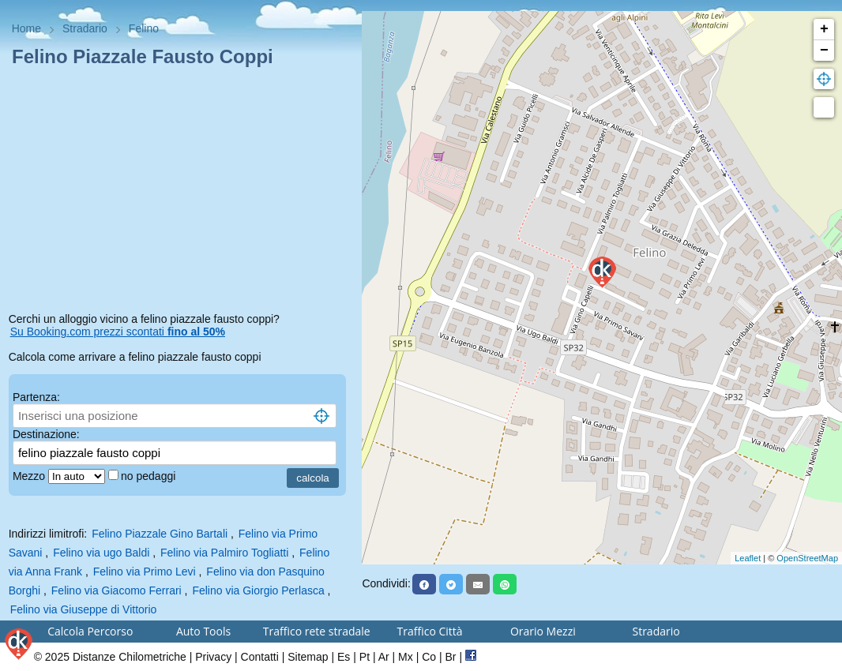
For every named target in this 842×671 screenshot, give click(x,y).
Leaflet (748, 558)
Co (429, 656)
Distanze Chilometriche (129, 656)
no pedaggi (150, 476)
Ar (383, 656)
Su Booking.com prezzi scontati (117, 331)
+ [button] (824, 29)
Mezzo (30, 476)
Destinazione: (46, 434)
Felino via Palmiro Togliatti (224, 552)
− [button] (824, 50)
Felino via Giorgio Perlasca (258, 590)
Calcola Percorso (90, 631)
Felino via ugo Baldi (101, 552)
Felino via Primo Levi (144, 571)
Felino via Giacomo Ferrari (116, 590)
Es (343, 656)
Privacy (213, 656)
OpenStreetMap (807, 558)
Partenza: (36, 397)
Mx (405, 656)
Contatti (260, 656)
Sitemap (308, 656)
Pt (364, 656)
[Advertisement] (181, 192)
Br (451, 656)
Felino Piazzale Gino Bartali (159, 533)
